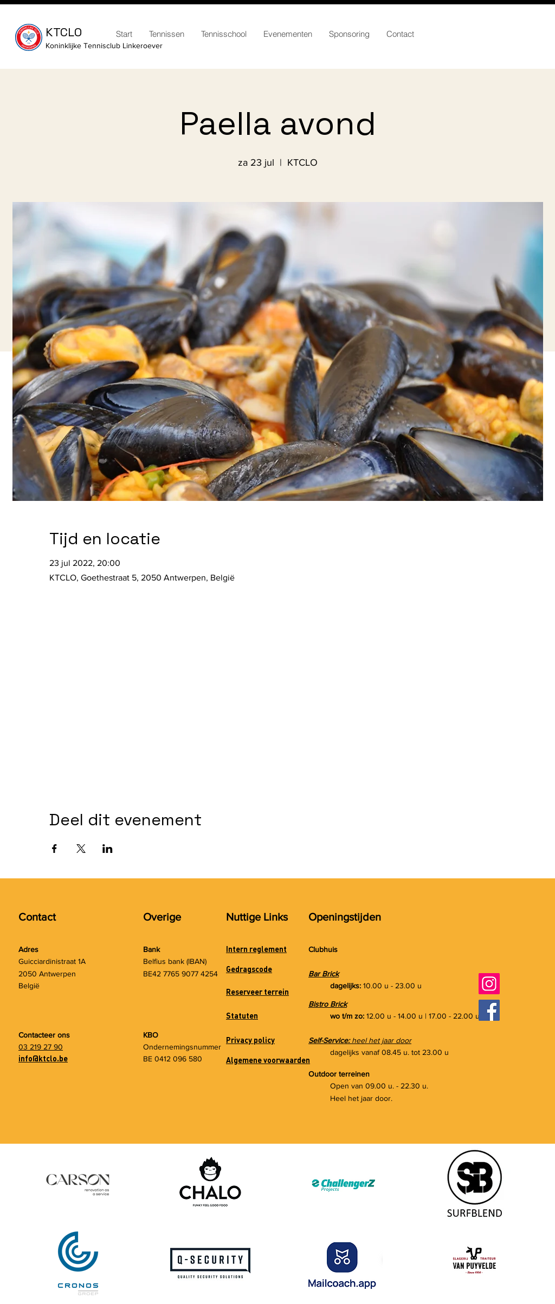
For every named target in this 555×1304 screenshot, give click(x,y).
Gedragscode (249, 969)
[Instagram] (489, 983)
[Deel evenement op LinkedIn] (107, 848)
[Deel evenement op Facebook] (54, 848)
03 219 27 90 (40, 1046)
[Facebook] (489, 1010)
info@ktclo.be (43, 1058)
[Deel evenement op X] (81, 848)
